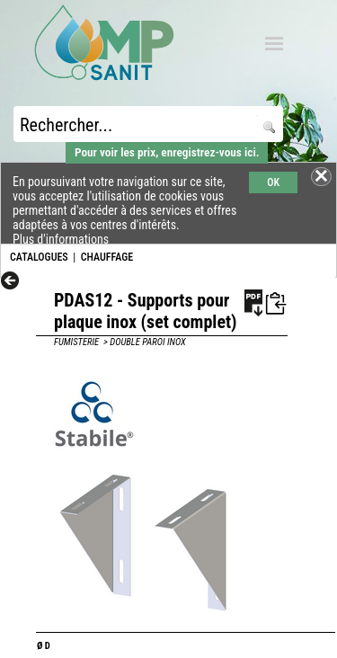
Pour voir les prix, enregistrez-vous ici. (167, 152)
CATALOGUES (39, 257)
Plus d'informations (61, 239)
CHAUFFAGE (107, 257)
